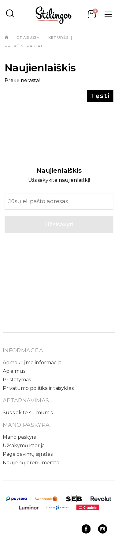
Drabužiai (29, 37)
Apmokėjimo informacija (32, 362)
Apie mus (14, 371)
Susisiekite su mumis (28, 412)
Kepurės (58, 37)
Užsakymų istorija (24, 445)
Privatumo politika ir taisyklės (38, 388)
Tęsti (100, 95)
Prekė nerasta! (23, 46)
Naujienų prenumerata (31, 463)
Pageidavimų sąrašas (28, 454)
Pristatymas (17, 380)
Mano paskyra (19, 437)
